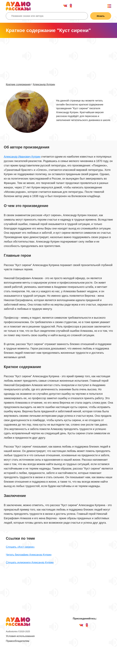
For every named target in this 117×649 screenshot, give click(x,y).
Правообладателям (17, 641)
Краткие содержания (18, 84)
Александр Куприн (44, 84)
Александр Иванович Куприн (22, 156)
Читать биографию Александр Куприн (28, 554)
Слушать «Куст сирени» (20, 546)
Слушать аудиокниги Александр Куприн (29, 562)
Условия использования (20, 636)
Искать (101, 16)
